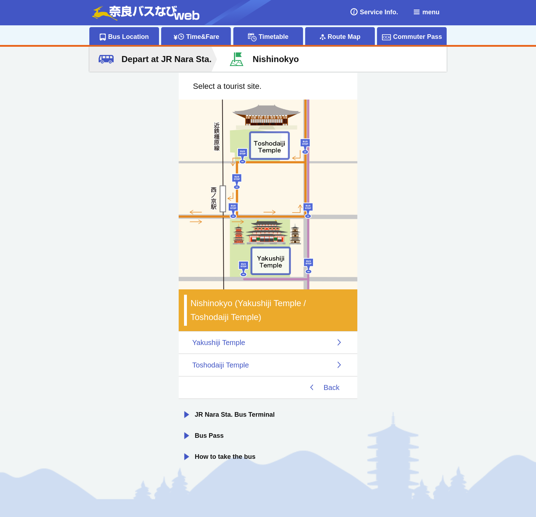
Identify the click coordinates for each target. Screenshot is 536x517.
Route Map (344, 36)
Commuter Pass (417, 36)
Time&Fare (202, 36)
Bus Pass (209, 435)
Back (331, 387)
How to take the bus (225, 456)
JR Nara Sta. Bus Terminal (235, 414)
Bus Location (128, 36)
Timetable (274, 36)
